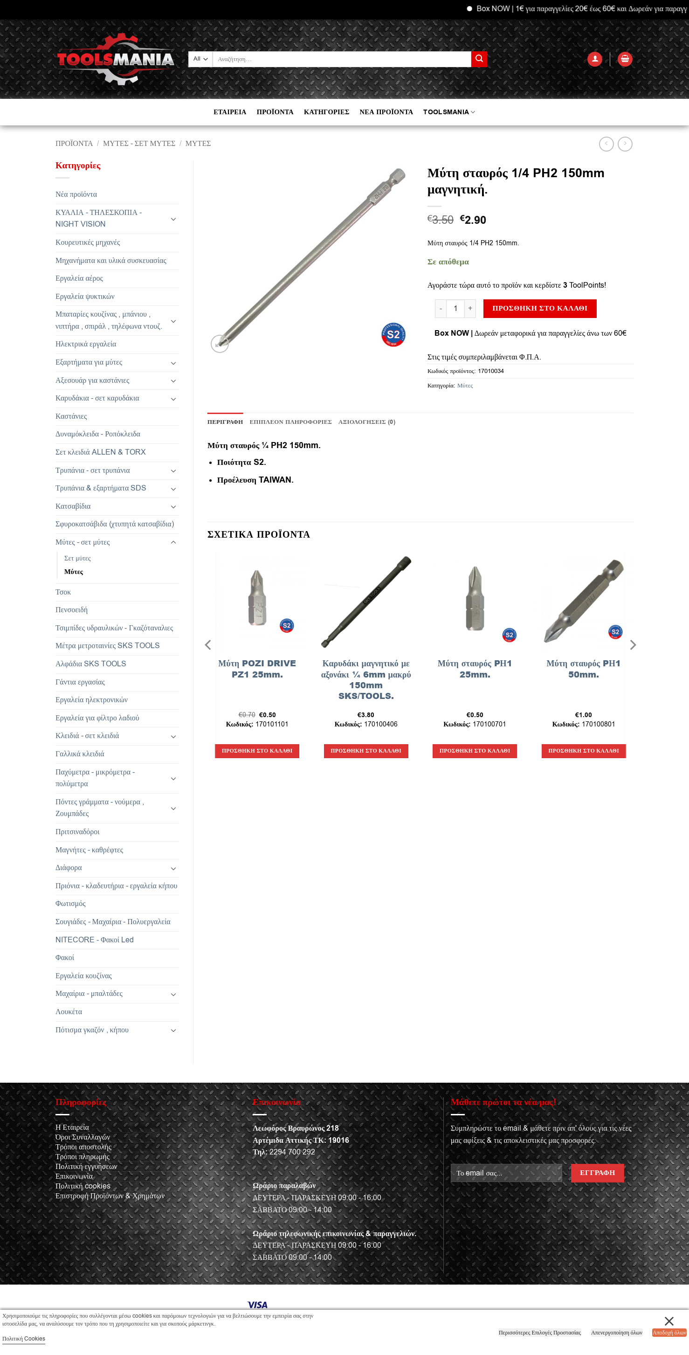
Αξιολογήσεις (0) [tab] (366, 422)
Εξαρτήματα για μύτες (88, 362)
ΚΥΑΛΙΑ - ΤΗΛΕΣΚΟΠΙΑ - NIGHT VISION (98, 218)
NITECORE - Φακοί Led (94, 940)
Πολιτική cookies (82, 1186)
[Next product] (606, 144)
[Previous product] (625, 144)
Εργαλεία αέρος (79, 278)
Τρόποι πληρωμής (82, 1156)
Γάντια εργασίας (80, 682)
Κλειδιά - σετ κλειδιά (87, 736)
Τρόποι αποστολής (83, 1147)
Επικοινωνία (74, 1176)
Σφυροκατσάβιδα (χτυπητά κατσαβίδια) (114, 524)
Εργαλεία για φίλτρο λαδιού (97, 718)
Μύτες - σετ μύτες (139, 143)
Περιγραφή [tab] (225, 422)
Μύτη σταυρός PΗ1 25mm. (475, 669)
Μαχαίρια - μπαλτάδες (89, 994)
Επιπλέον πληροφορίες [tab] (291, 422)
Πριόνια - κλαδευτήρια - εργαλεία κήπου (116, 886)
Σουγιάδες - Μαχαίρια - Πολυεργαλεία (113, 922)
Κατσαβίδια (72, 506)
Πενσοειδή (71, 610)
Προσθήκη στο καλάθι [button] (257, 751)
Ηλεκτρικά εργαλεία (85, 344)
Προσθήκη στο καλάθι (540, 308)
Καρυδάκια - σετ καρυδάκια (97, 398)
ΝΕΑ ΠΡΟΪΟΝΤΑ (386, 112)
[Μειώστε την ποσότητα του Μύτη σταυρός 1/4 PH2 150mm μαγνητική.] (440, 308)
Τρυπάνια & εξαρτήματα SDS (100, 488)
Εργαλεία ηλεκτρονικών (91, 700)
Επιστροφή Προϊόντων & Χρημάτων (110, 1196)
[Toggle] (173, 218)
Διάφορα (68, 868)
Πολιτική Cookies (23, 1338)
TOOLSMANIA (449, 112)
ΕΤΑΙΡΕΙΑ (230, 112)
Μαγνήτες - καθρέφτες (89, 850)
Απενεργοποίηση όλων (616, 1332)
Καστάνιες (71, 416)
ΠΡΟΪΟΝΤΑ (275, 112)
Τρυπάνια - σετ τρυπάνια (92, 470)
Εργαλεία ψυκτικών (85, 296)
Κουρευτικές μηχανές (87, 242)
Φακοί (64, 958)
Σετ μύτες (77, 558)
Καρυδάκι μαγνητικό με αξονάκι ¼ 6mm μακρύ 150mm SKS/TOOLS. (366, 680)
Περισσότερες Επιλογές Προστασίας (540, 1332)
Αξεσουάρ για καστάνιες (92, 380)
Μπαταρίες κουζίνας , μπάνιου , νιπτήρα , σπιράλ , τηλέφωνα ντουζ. (108, 320)
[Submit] (479, 59)
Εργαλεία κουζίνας (83, 976)
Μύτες (198, 143)
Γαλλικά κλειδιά (79, 754)
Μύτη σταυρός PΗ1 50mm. (583, 669)
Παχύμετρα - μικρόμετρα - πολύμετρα (95, 778)
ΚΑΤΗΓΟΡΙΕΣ (327, 112)
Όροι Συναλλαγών (82, 1137)
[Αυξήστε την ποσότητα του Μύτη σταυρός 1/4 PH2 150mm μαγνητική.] (470, 308)
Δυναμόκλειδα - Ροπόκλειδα (97, 434)
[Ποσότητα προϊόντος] (455, 308)
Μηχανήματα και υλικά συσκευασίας (110, 261)
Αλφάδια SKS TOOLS (90, 664)
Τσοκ (63, 592)
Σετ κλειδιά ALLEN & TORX (100, 452)
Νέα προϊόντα (76, 194)
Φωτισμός (70, 904)
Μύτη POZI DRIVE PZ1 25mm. (257, 669)
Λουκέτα (68, 1012)
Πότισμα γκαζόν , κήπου (92, 1030)
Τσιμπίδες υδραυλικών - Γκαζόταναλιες (114, 628)
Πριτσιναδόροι (77, 832)
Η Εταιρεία (72, 1127)
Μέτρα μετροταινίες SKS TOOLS (107, 646)
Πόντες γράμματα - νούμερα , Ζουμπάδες (99, 808)
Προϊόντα (74, 143)
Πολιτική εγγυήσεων (86, 1166)
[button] (594, 59)
